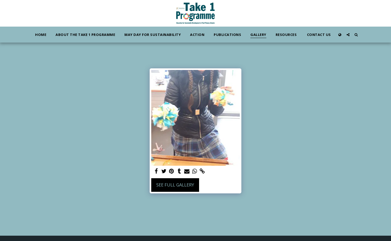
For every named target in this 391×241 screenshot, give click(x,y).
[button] (348, 34)
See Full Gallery (175, 185)
